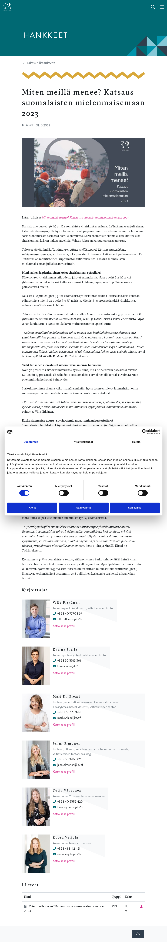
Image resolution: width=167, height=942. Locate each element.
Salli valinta (83, 507)
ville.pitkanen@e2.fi (67, 619)
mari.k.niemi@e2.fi (67, 717)
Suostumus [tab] (31, 441)
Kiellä (32, 507)
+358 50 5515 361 (67, 660)
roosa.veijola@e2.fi (67, 854)
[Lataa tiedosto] (141, 906)
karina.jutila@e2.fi (66, 666)
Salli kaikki (135, 507)
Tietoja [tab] (136, 441)
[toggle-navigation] (162, 7)
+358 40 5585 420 (68, 801)
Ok (138, 933)
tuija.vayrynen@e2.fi (68, 807)
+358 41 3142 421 (66, 848)
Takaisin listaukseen (39, 63)
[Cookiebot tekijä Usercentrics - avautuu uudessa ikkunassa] (144, 431)
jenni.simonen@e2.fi (68, 764)
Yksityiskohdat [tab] (83, 441)
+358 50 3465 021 (67, 759)
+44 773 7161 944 (67, 712)
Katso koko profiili (64, 626)
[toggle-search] (153, 7)
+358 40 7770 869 (67, 613)
